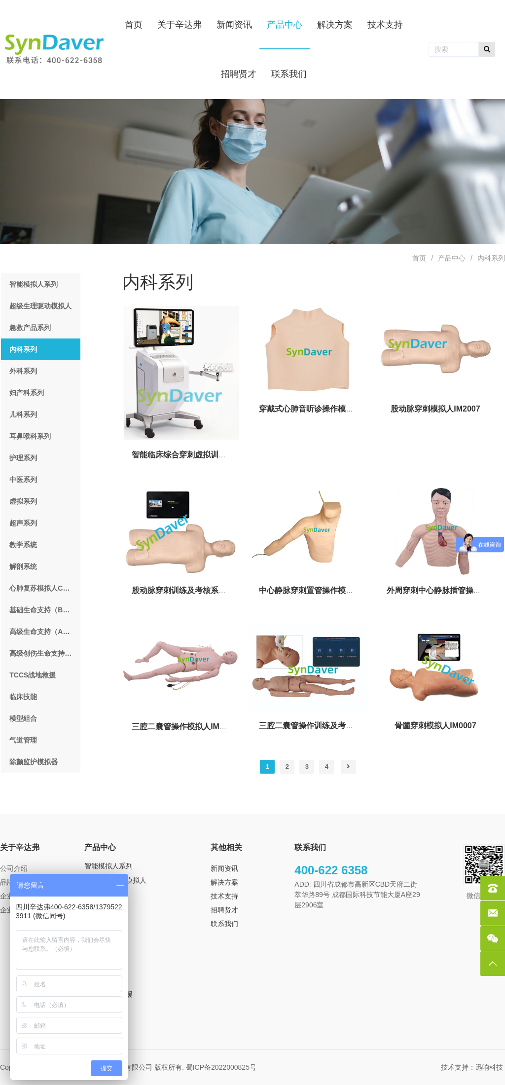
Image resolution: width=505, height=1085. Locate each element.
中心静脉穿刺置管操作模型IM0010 (319, 590)
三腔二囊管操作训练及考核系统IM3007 (327, 725)
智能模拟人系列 (108, 866)
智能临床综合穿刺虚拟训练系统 (187, 454)
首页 (419, 258)
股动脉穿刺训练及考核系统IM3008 (192, 590)
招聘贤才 (224, 910)
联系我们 (224, 924)
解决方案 (224, 882)
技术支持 (224, 896)
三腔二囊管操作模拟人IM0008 (184, 726)
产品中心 (452, 258)
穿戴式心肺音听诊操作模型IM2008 (319, 409)
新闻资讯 (224, 868)
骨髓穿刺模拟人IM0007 (435, 725)
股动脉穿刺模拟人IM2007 (435, 409)
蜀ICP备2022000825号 (222, 1067)
